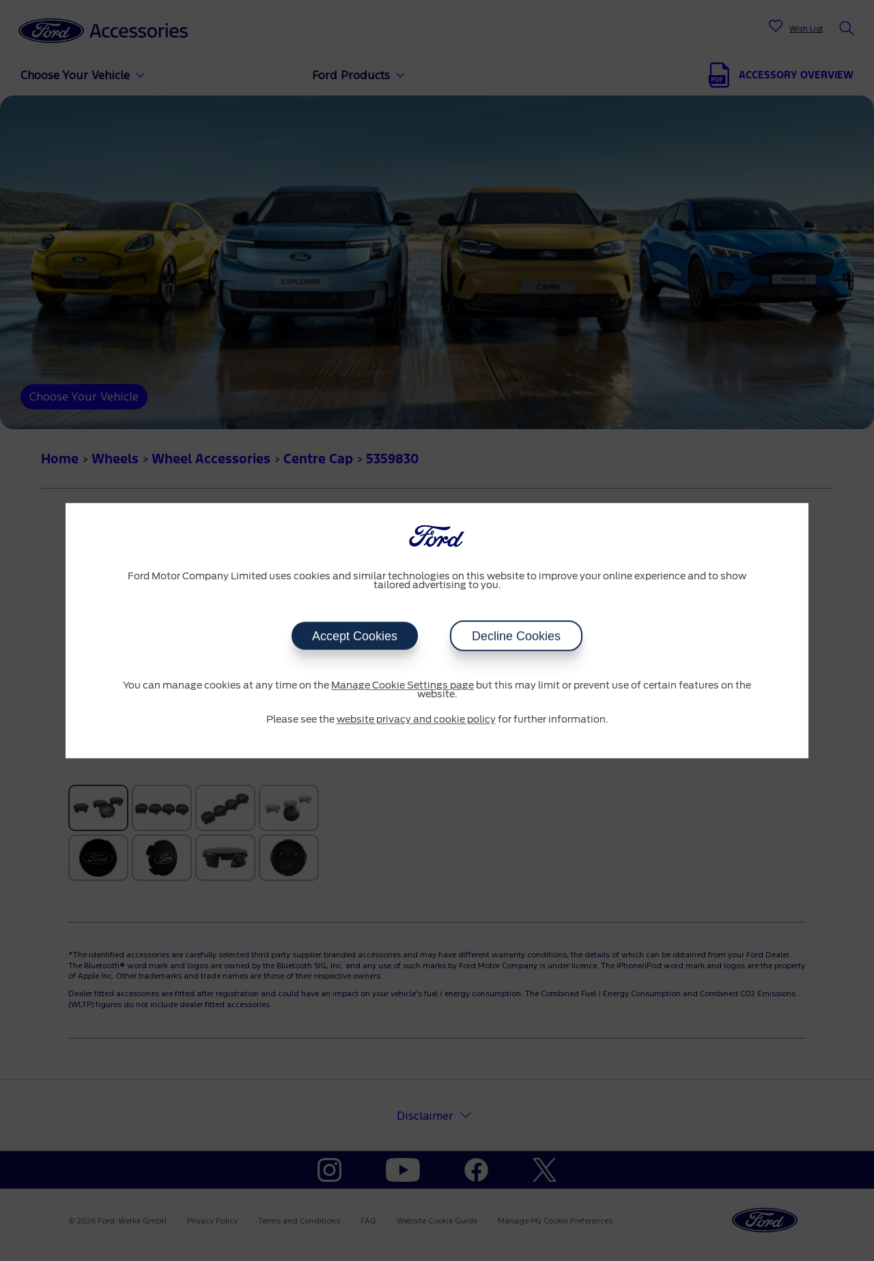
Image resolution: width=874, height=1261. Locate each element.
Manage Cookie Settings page (402, 686)
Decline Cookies (516, 636)
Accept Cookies (354, 636)
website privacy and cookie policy (416, 720)
